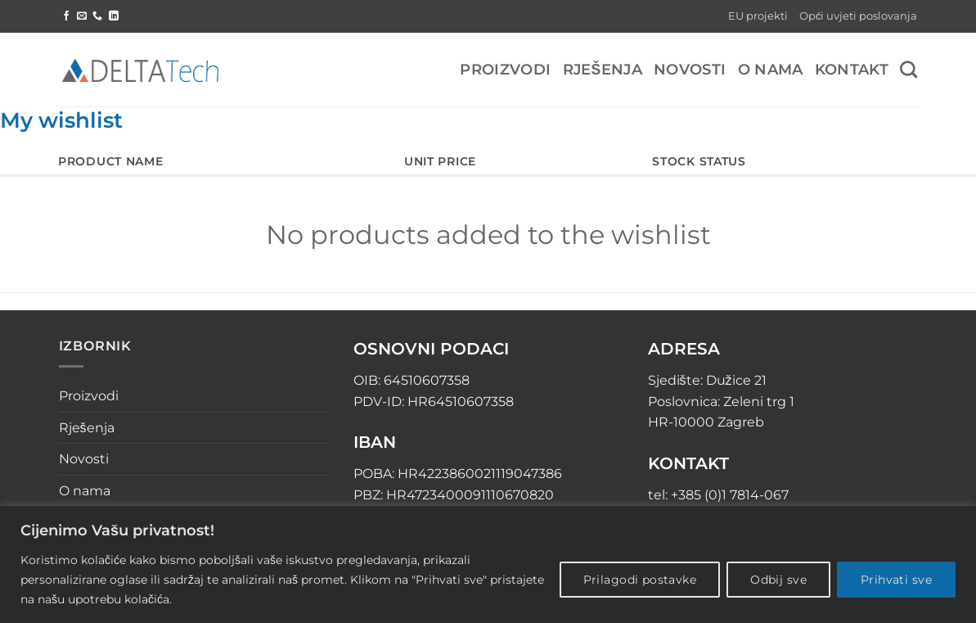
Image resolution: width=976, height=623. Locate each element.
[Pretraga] (908, 69)
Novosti (690, 69)
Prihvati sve (896, 579)
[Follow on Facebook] (66, 16)
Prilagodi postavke (640, 579)
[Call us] (97, 16)
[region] (488, 564)
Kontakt (851, 69)
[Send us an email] (82, 16)
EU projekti (758, 16)
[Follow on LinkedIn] (114, 16)
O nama (770, 69)
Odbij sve (778, 579)
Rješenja (603, 69)
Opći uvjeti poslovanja (858, 16)
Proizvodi (505, 69)
